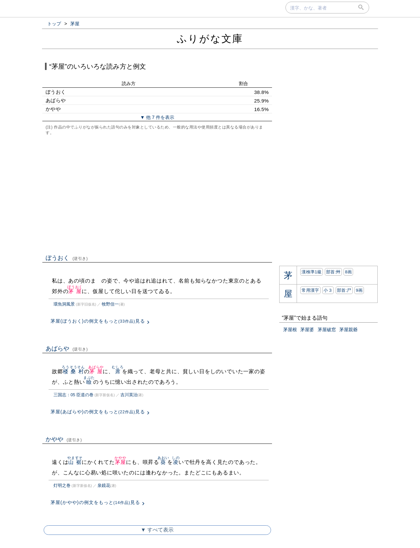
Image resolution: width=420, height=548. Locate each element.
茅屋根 (290, 329)
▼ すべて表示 (157, 530)
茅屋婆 (307, 329)
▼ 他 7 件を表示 (157, 117)
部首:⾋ (333, 271)
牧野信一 (110, 304)
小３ (328, 290)
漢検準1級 (312, 271)
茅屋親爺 (348, 329)
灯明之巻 (62, 485)
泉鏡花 (103, 485)
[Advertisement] (157, 194)
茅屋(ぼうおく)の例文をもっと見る (98, 321)
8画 (348, 271)
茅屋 (75, 291)
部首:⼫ (344, 290)
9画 (359, 290)
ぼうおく (67, 258)
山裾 (75, 462)
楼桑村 (73, 371)
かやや (64, 439)
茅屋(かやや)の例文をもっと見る (95, 502)
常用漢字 (310, 290)
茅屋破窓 (327, 329)
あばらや (67, 348)
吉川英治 (128, 394)
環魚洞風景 (64, 304)
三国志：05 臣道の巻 (73, 394)
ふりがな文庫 (210, 38)
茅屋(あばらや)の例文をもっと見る (98, 411)
